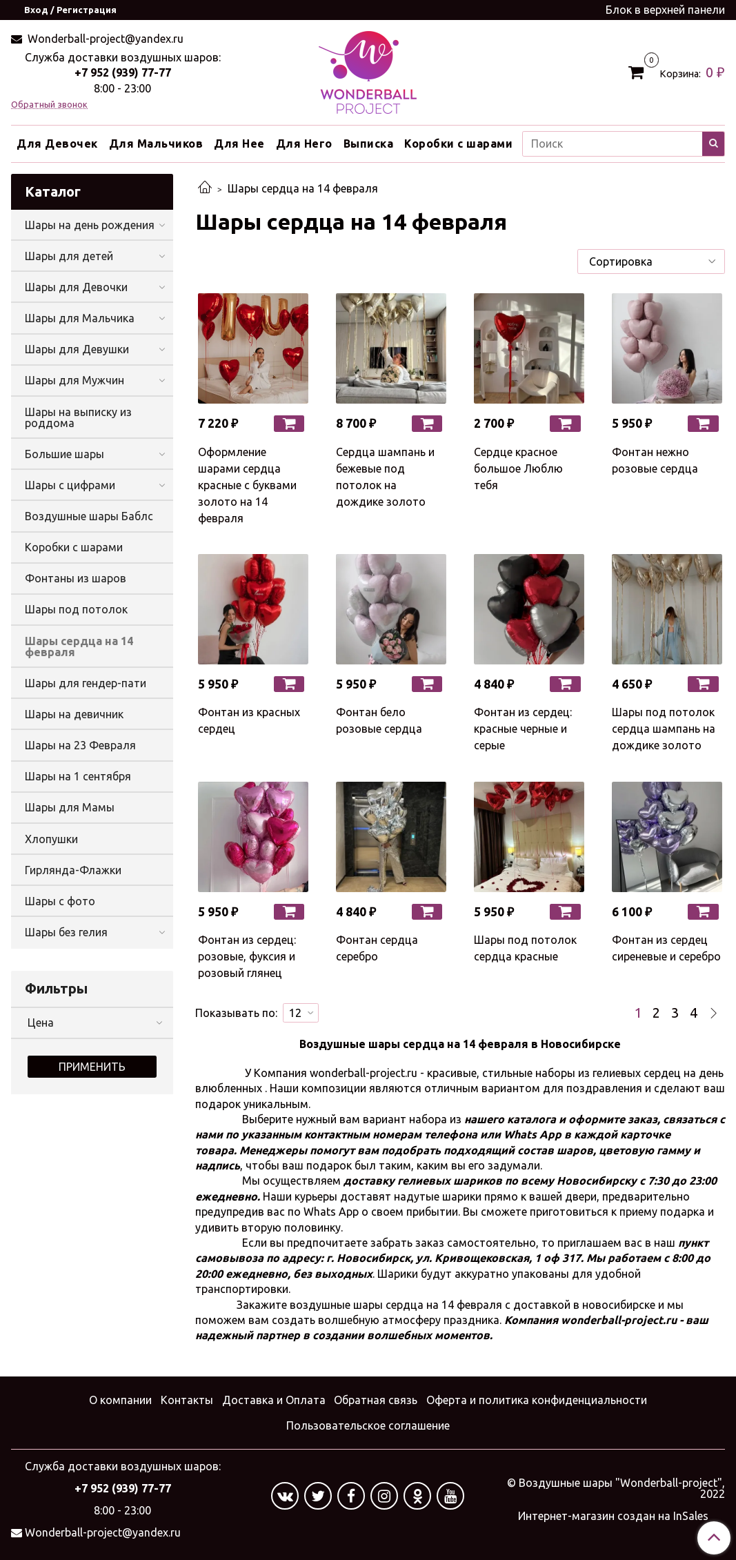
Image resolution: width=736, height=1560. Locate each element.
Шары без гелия (66, 932)
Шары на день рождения (90, 225)
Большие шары (64, 454)
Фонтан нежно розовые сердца (655, 460)
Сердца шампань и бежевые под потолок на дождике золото (385, 477)
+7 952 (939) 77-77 (122, 72)
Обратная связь (375, 1400)
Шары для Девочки (76, 287)
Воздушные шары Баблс (89, 516)
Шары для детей (69, 256)
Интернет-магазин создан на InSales (613, 1515)
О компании (120, 1400)
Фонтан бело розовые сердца (379, 720)
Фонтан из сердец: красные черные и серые (523, 728)
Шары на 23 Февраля (80, 745)
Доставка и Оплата (274, 1400)
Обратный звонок (49, 104)
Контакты (187, 1400)
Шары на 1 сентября (78, 776)
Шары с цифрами (70, 485)
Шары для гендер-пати (85, 683)
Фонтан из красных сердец (249, 720)
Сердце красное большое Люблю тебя (518, 468)
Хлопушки (51, 839)
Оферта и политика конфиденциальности (536, 1400)
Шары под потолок (76, 609)
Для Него (304, 143)
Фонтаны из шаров (75, 578)
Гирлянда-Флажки (73, 870)
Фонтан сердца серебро (377, 948)
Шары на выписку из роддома (78, 417)
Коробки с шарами (458, 143)
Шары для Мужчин (74, 380)
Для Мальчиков (156, 143)
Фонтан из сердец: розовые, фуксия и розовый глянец (247, 956)
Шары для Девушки (77, 349)
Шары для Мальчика (80, 318)
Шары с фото (60, 901)
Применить (92, 1066)
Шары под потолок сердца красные (525, 948)
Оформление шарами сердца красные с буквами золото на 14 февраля (247, 485)
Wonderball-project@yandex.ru (104, 38)
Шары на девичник (74, 714)
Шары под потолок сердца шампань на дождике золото (663, 728)
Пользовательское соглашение (368, 1425)
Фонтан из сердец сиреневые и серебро (666, 948)
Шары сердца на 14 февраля (79, 646)
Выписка (369, 143)
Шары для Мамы (70, 807)
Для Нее (239, 143)
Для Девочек (57, 143)
